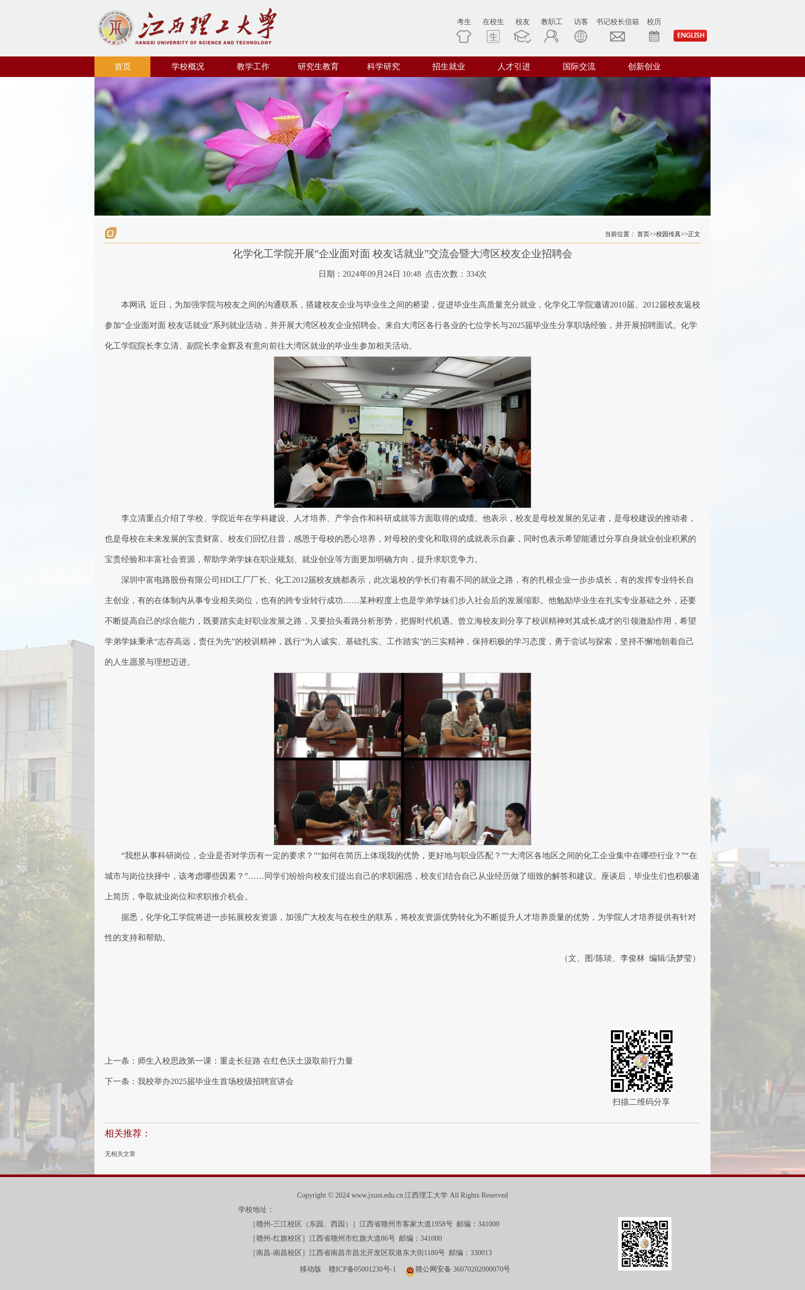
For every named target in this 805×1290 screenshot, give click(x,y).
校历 (654, 30)
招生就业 (448, 66)
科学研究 (383, 66)
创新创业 (644, 66)
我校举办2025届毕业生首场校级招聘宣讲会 (216, 1081)
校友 (522, 30)
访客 (581, 30)
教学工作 (253, 66)
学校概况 (187, 66)
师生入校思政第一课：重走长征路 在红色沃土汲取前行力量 (245, 1060)
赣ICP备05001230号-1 (362, 1269)
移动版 (310, 1269)
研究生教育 (318, 66)
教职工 (552, 30)
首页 (122, 66)
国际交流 (579, 66)
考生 (464, 30)
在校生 (493, 30)
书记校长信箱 (617, 30)
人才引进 (513, 66)
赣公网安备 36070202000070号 (463, 1269)
